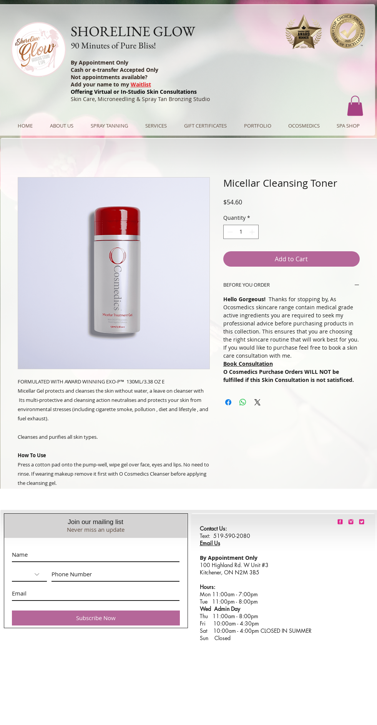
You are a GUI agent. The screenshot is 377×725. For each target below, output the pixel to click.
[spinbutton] (241, 232)
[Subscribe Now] (96, 618)
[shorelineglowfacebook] (340, 522)
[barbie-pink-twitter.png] (362, 522)
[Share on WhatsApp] (242, 402)
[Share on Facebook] (228, 402)
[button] (355, 106)
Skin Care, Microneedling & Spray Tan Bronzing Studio (140, 99)
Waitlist (141, 84)
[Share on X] (257, 402)
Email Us (210, 543)
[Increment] (252, 232)
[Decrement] (229, 232)
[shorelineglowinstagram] (351, 522)
